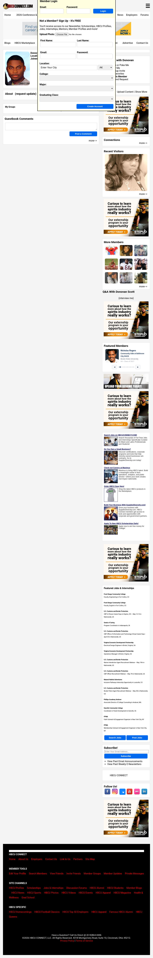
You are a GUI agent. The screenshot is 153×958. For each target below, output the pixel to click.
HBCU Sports (34, 892)
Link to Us (65, 859)
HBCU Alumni (97, 888)
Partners (77, 859)
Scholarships (34, 888)
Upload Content (125, 91)
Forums (144, 14)
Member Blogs (134, 888)
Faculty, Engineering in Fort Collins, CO (116, 597)
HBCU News (17, 892)
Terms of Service (84, 940)
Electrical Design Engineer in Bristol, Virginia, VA (120, 645)
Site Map (90, 859)
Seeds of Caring (109, 622)
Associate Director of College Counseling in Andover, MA (122, 702)
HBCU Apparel (103, 892)
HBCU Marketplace (25, 43)
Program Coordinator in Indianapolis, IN (117, 625)
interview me (126, 298)
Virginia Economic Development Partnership (118, 642)
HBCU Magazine (122, 892)
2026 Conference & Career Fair (32, 14)
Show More (141, 91)
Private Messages (134, 873)
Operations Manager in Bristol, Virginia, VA (118, 654)
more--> (143, 143)
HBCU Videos (68, 892)
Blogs (7, 43)
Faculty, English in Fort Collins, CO (115, 605)
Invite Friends (73, 873)
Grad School (28, 897)
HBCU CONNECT (119, 775)
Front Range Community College (115, 594)
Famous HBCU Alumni (121, 911)
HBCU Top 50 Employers (75, 911)
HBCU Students (115, 888)
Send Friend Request (117, 79)
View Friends (57, 873)
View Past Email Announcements (124, 761)
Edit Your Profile (17, 873)
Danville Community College (113, 708)
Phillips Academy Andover (112, 699)
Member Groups (92, 873)
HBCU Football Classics (47, 911)
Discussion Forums (76, 888)
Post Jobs (137, 737)
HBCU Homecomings (20, 911)
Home (7, 14)
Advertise (128, 43)
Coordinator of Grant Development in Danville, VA (120, 711)
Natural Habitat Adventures (113, 679)
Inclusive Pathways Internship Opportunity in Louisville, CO (123, 682)
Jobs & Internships (53, 888)
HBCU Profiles (16, 888)
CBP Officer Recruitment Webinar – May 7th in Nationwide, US (124, 674)
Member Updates (113, 873)
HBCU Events (86, 892)
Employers (131, 14)
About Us (23, 859)
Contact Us (142, 43)
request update (25, 93)
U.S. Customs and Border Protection (116, 611)
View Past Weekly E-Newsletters (124, 764)
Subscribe (126, 756)
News (120, 14)
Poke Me (124, 65)
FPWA (106, 716)
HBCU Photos (51, 892)
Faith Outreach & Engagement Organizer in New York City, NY (124, 719)
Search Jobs (115, 737)
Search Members (38, 873)
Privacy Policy (67, 940)
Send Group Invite (115, 70)
